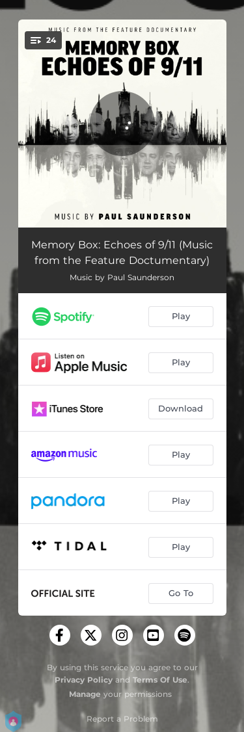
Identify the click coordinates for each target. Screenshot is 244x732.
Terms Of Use (160, 680)
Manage (85, 694)
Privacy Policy (84, 680)
